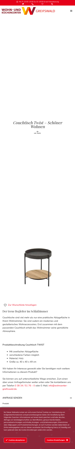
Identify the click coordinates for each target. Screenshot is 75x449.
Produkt (6, 403)
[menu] (71, 10)
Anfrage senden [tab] (37, 398)
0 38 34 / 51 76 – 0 (25, 385)
